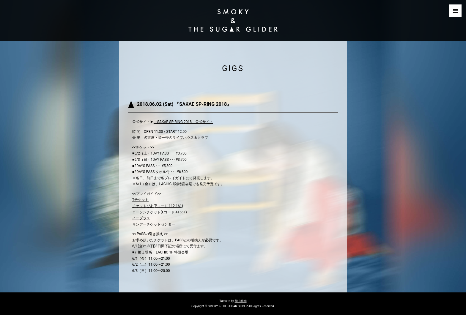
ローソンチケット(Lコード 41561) (159, 212)
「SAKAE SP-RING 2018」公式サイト (183, 122)
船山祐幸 (241, 301)
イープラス (141, 218)
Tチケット (140, 200)
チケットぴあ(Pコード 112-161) (157, 206)
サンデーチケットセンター (153, 224)
